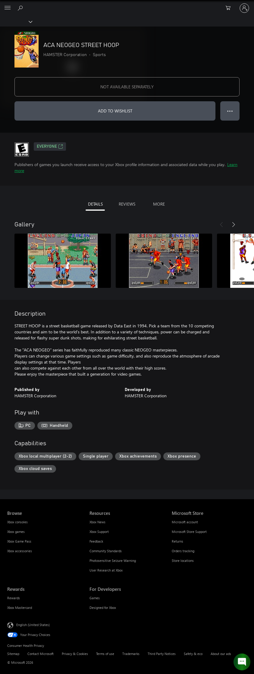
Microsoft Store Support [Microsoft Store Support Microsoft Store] (189, 532)
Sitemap (13, 654)
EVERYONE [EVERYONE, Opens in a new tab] (50, 146)
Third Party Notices (162, 654)
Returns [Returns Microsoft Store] (177, 541)
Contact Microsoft (40, 654)
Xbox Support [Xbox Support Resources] (99, 532)
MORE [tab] (159, 204)
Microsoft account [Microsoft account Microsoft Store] (185, 522)
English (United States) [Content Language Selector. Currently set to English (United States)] (33, 625)
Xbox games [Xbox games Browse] (16, 532)
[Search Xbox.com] (21, 8)
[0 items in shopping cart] (230, 8)
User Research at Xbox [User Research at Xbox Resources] (106, 570)
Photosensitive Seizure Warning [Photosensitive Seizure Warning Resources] (112, 560)
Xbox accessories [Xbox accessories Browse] (19, 551)
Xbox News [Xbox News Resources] (97, 522)
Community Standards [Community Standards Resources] (105, 551)
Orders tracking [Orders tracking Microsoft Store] (183, 551)
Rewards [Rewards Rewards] (13, 598)
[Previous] (221, 224)
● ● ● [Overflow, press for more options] (230, 110)
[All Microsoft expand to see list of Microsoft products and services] (7, 8)
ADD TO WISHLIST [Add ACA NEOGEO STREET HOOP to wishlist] (115, 111)
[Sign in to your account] (244, 8)
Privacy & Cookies (75, 654)
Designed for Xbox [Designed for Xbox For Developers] (102, 607)
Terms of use (105, 654)
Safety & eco (193, 654)
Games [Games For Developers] (94, 598)
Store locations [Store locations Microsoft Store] (183, 560)
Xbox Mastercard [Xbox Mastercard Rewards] (19, 607)
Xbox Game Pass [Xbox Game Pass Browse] (19, 541)
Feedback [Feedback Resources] (96, 541)
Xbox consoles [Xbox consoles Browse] (17, 522)
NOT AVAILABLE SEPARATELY (127, 87)
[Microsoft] (126, 4)
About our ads (221, 654)
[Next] (233, 224)
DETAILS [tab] (95, 204)
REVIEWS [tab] (127, 204)
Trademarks (131, 654)
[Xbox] (16, 21)
